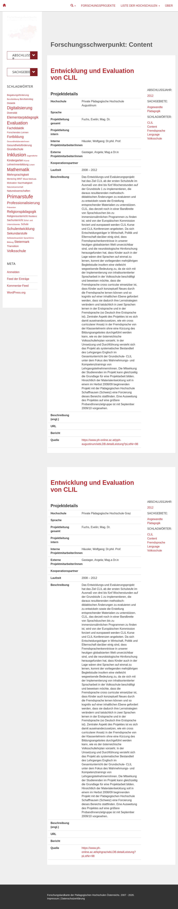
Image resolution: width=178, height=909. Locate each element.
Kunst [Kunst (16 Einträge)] (26, 161)
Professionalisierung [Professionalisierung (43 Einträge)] (23, 203)
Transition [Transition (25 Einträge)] (13, 246)
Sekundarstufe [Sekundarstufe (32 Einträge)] (17, 233)
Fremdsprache (156, 130)
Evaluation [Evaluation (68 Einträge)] (17, 122)
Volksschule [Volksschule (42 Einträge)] (16, 251)
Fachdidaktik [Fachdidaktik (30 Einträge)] (15, 128)
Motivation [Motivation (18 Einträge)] (12, 183)
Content (152, 126)
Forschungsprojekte (98, 5)
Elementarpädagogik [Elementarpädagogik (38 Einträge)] (22, 117)
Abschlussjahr (25, 55)
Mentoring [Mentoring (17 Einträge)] (11, 179)
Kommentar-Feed (18, 285)
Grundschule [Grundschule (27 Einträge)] (15, 149)
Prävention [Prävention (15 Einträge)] (11, 207)
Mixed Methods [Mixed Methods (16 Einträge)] (29, 179)
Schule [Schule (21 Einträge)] (25, 224)
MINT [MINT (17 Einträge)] (19, 179)
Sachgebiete (25, 72)
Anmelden (13, 272)
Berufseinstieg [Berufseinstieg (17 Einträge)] (26, 99)
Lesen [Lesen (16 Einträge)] (32, 165)
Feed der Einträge (18, 278)
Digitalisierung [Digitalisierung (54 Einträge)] (19, 108)
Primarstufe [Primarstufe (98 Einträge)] (20, 196)
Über (169, 5)
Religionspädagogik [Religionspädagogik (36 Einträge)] (21, 212)
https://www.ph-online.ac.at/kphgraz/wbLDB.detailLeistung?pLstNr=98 (109, 852)
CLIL (150, 122)
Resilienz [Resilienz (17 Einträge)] (33, 216)
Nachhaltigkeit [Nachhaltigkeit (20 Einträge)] (25, 183)
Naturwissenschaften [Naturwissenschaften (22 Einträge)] (18, 190)
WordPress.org (16, 292)
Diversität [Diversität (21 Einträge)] (12, 112)
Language (153, 134)
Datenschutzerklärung (73, 898)
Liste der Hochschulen (140, 5)
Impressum (53, 898)
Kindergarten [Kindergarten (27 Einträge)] (15, 160)
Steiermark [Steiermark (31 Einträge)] (21, 242)
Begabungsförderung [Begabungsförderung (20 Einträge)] (18, 95)
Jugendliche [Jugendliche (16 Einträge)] (32, 156)
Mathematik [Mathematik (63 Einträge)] (18, 169)
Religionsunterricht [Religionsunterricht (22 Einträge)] (17, 216)
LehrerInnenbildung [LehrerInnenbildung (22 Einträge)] (18, 164)
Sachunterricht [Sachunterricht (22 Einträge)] (15, 220)
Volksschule (154, 138)
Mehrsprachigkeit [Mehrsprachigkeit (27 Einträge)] (18, 174)
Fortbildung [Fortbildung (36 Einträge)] (15, 137)
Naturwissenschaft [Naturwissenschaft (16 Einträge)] (15, 187)
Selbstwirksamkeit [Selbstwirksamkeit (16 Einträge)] (15, 238)
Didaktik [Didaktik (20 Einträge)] (11, 103)
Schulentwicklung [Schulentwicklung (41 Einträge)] (20, 229)
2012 (150, 95)
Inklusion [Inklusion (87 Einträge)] (16, 154)
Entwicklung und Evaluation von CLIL (92, 74)
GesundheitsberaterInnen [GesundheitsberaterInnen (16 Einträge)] (18, 141)
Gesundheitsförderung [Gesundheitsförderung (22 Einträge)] (19, 145)
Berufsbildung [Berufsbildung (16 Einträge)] (13, 99)
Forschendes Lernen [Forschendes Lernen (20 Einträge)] (17, 132)
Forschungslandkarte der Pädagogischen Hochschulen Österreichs (83, 895)
